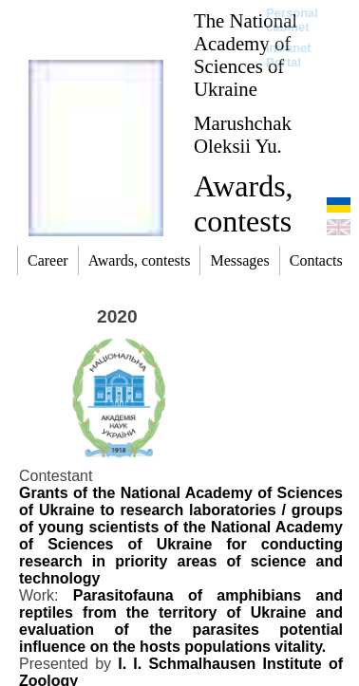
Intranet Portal (289, 55)
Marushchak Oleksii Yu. (243, 134)
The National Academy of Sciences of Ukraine (245, 54)
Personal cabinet (292, 20)
